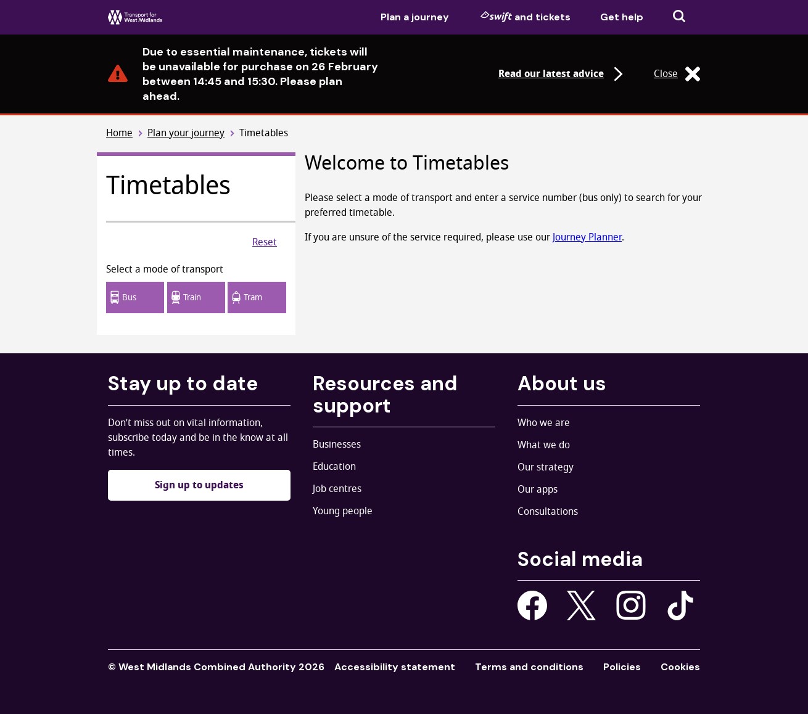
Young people (343, 511)
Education (334, 466)
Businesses (337, 444)
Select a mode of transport (164, 269)
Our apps (537, 489)
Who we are (543, 423)
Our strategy (545, 467)
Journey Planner (587, 237)
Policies (622, 666)
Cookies (680, 666)
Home (119, 133)
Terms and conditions (529, 666)
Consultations (547, 511)
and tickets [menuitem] (525, 16)
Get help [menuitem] (621, 16)
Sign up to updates (199, 485)
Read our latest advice (562, 74)
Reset (264, 242)
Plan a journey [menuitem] (415, 16)
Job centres (337, 489)
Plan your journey (186, 133)
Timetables (263, 133)
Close (677, 74)
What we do (543, 445)
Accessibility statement (394, 666)
